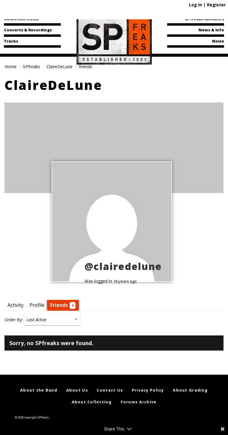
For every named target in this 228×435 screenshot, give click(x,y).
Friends (63, 305)
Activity (15, 305)
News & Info (211, 30)
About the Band (38, 390)
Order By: (14, 319)
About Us (77, 390)
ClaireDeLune (59, 66)
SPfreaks (31, 66)
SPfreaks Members (204, 18)
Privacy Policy (148, 390)
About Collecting (92, 402)
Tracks (11, 41)
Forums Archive (139, 402)
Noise (218, 41)
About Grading (190, 390)
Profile (37, 305)
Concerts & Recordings (28, 30)
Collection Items (21, 18)
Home (11, 66)
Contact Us (110, 390)
